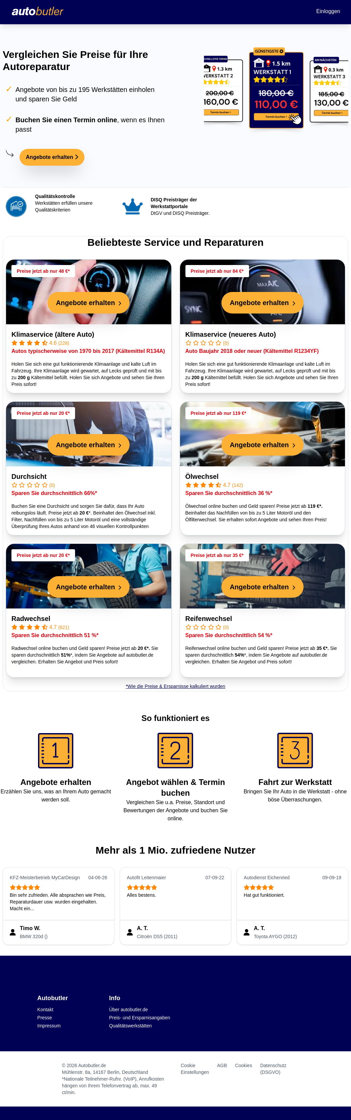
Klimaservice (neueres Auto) (230, 334)
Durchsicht (28, 476)
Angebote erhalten (52, 157)
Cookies (243, 1065)
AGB (222, 1065)
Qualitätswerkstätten (130, 1025)
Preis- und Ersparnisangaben (139, 1017)
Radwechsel (30, 618)
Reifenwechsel (208, 618)
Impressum (49, 1025)
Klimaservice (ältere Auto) (52, 334)
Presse (44, 1017)
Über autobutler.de (128, 1009)
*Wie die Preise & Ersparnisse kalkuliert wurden (175, 686)
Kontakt (45, 1009)
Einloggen (328, 11)
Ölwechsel (202, 476)
